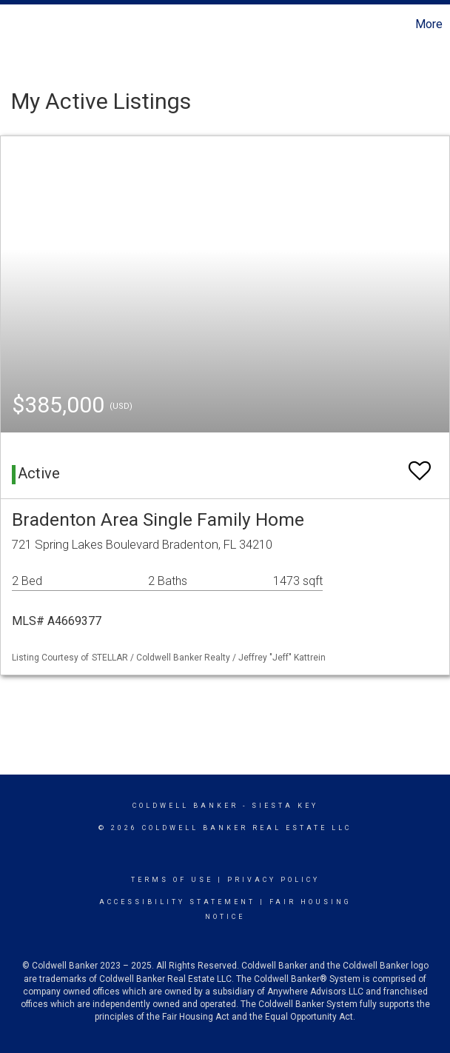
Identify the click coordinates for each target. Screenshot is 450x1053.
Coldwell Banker (185, 805)
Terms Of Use (172, 879)
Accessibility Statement (177, 902)
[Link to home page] (19, 24)
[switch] (419, 464)
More (429, 24)
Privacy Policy (273, 879)
